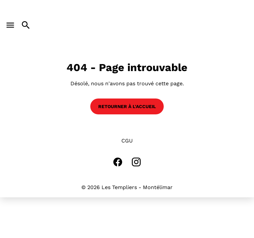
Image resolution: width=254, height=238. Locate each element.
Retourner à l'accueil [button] (127, 106)
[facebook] (117, 162)
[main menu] (10, 25)
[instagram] (136, 162)
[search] (26, 25)
